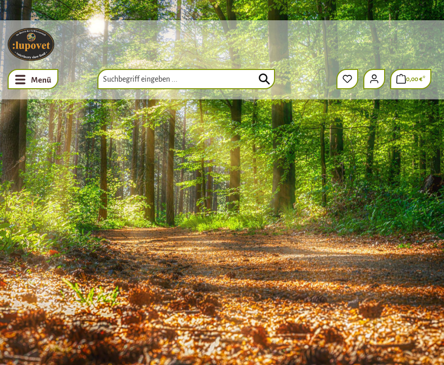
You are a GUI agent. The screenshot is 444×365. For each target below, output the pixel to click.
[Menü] (33, 79)
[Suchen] (264, 79)
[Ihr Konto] (374, 79)
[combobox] (186, 79)
